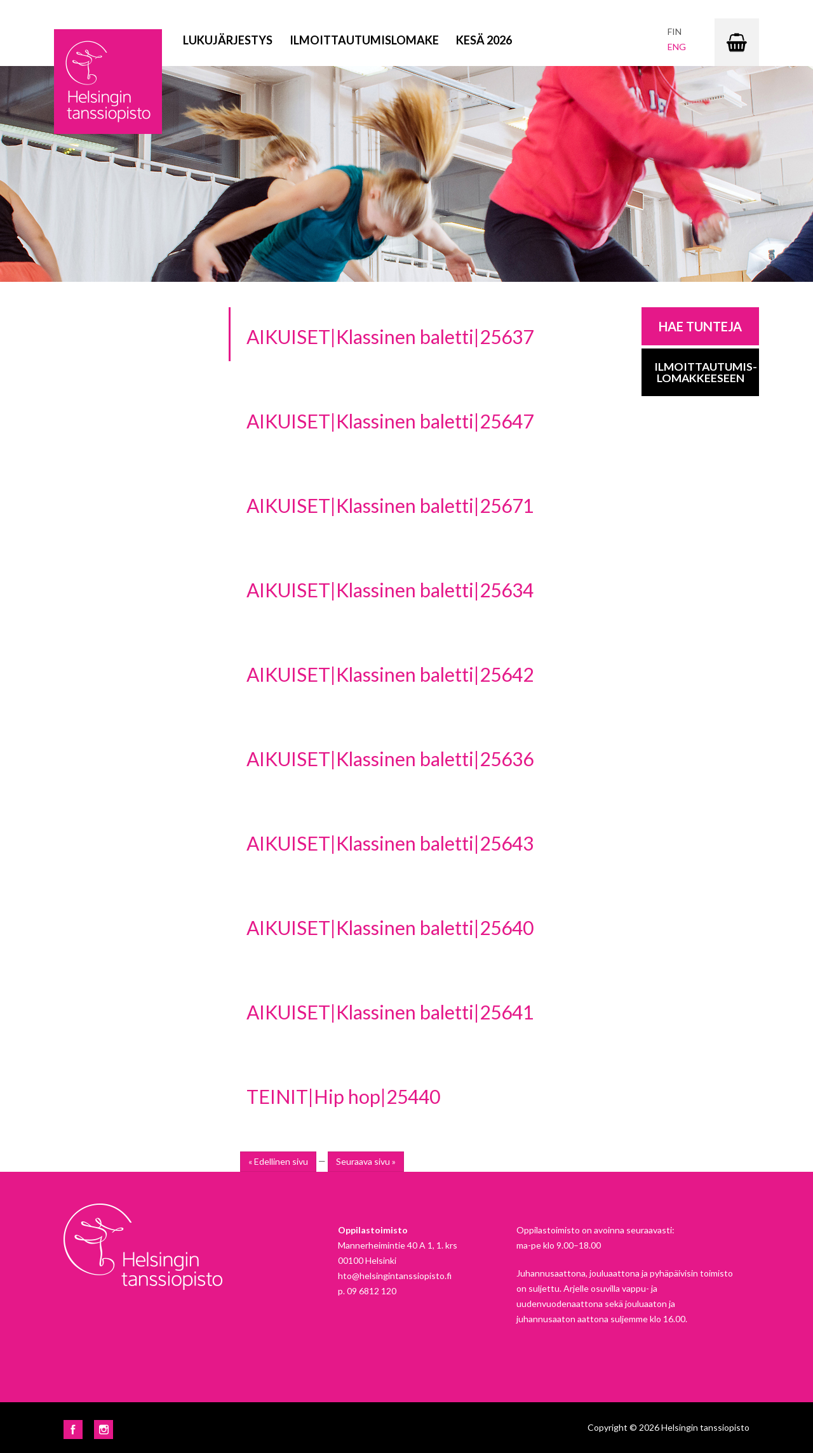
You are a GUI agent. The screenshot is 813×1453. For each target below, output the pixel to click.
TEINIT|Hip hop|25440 (343, 1096)
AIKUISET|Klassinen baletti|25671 (390, 505)
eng (677, 46)
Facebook (73, 1429)
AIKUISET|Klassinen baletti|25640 (390, 927)
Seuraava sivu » (366, 1161)
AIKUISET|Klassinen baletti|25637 (390, 336)
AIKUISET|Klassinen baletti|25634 (390, 589)
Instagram (103, 1429)
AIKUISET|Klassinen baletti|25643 (390, 843)
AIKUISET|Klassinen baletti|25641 (390, 1011)
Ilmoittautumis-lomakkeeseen (705, 372)
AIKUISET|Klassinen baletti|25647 (390, 420)
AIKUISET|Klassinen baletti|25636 (390, 758)
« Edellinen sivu (278, 1161)
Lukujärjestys (227, 40)
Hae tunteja (700, 326)
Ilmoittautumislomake (364, 40)
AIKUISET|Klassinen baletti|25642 (390, 674)
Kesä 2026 (484, 40)
